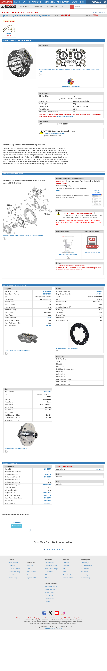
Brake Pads (66, 603)
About (64, 6)
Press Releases (31, 609)
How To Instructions (86, 603)
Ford (58, 190)
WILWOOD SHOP (78, 2)
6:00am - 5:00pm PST (51, 627)
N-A (49, 472)
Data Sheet (30, 603)
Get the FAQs (85, 600)
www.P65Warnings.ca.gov (55, 133)
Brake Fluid (17, 537)
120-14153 (47, 291)
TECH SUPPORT (63, 2)
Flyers (28, 606)
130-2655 (47, 469)
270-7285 (47, 392)
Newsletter (12, 612)
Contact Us (12, 603)
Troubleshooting (85, 615)
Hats (64, 606)
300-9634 (47, 500)
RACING (17, 2)
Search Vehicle (49, 600)
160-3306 (99, 291)
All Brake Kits (49, 609)
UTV (24, 2)
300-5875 (47, 495)
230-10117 (47, 493)
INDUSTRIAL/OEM (35, 2)
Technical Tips (85, 612)
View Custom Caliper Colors (70, 86)
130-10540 (47, 485)
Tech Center (84, 609)
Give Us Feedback (14, 606)
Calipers (47, 612)
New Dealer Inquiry (14, 609)
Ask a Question (49, 636)
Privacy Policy (13, 615)
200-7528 (47, 474)
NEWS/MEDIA (50, 2)
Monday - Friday (49, 630)
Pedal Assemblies (68, 615)
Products (38, 6)
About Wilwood (13, 600)
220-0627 (47, 503)
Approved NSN (31, 615)
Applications (52, 6)
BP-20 (48, 325)
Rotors (47, 615)
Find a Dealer (49, 633)
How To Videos (85, 606)
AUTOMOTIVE (7, 2)
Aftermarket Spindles (51, 603)
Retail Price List (31, 612)
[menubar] (43, 7)
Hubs (64, 609)
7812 (49, 318)
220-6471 (99, 469)
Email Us (47, 639)
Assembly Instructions (92, 253)
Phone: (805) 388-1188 (51, 624)
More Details (16, 540)
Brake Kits (24, 6)
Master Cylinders (67, 612)
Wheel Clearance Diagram (65, 116)
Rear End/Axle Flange (51, 606)
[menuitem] (24, 7)
